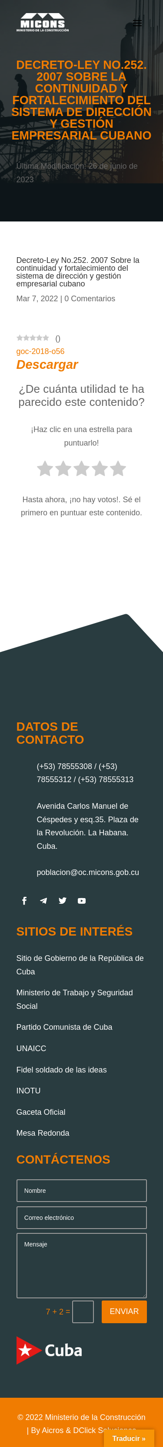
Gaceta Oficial (41, 1112)
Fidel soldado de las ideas (62, 1070)
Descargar (47, 364)
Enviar (124, 1311)
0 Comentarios (89, 298)
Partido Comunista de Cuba (65, 1027)
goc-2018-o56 (41, 351)
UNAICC (32, 1048)
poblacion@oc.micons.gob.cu (88, 872)
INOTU (29, 1090)
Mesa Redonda (43, 1133)
